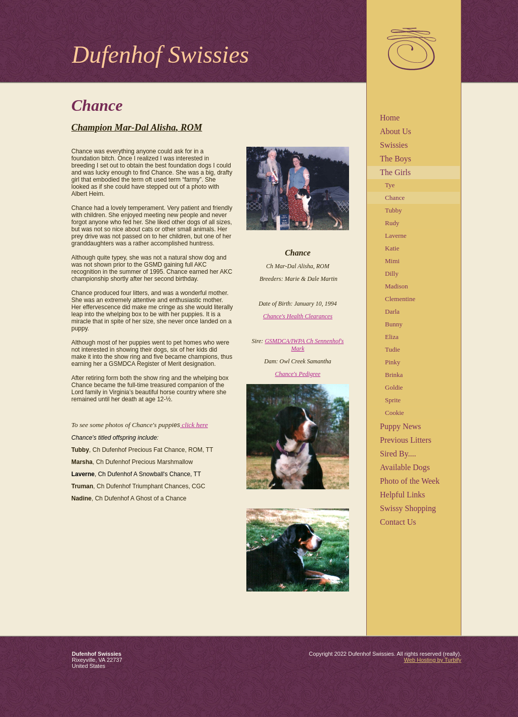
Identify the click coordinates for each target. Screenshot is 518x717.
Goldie (394, 387)
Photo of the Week (410, 481)
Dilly (392, 273)
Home (390, 117)
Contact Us (398, 522)
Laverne (396, 235)
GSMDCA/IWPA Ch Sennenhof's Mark (304, 345)
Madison (396, 286)
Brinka (394, 374)
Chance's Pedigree (298, 373)
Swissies (394, 145)
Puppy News (400, 426)
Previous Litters (405, 440)
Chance (395, 197)
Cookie (394, 412)
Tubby (393, 210)
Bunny (394, 324)
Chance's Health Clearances (297, 316)
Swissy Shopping (408, 508)
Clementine (400, 299)
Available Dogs (405, 467)
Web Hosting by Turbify (432, 660)
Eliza (392, 337)
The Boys (395, 158)
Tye (390, 185)
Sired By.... (398, 453)
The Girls (395, 172)
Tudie (392, 349)
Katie (392, 248)
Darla (392, 311)
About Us (395, 131)
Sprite (393, 400)
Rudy (392, 223)
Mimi (392, 261)
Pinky (392, 362)
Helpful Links (402, 494)
